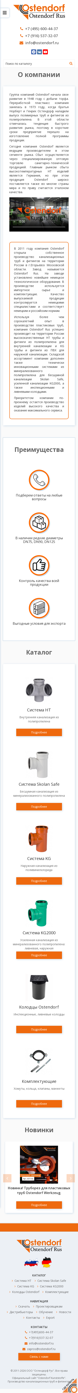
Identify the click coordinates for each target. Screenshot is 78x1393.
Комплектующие (39, 1081)
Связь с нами (39, 1357)
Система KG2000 (39, 933)
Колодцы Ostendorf (39, 1007)
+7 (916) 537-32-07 (39, 35)
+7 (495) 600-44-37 (39, 28)
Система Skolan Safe (39, 784)
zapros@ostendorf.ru (39, 1349)
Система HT (39, 710)
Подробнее (39, 732)
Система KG (39, 858)
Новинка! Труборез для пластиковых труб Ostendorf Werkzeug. (39, 1190)
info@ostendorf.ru (39, 42)
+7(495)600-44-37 (39, 1332)
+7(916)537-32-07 (39, 1338)
